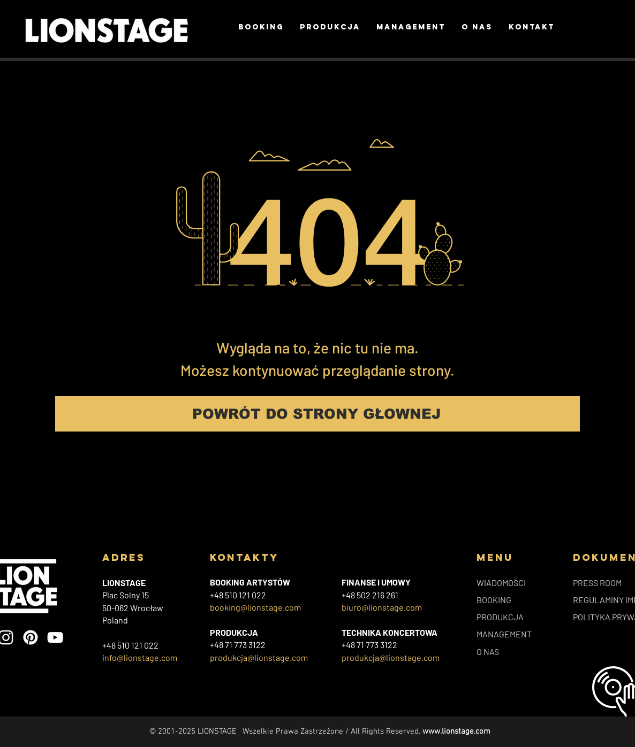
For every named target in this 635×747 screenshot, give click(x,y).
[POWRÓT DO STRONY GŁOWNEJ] (317, 414)
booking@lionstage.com (255, 607)
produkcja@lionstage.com (259, 657)
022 (259, 595)
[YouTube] (55, 637)
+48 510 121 (231, 595)
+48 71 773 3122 (238, 645)
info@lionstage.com (139, 657)
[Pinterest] (30, 637)
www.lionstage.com (456, 731)
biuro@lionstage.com (382, 607)
